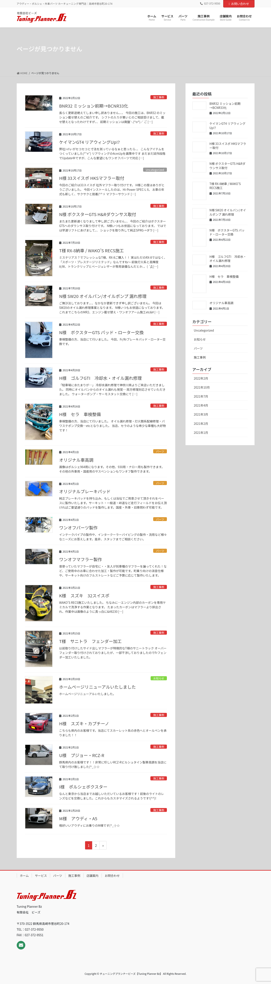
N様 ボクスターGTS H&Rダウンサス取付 (97, 214)
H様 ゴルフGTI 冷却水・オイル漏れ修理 (100, 378)
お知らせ (158, 678)
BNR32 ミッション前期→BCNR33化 (93, 106)
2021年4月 (201, 405)
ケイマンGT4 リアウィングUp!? (89, 142)
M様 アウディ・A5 (78, 818)
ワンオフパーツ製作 (78, 527)
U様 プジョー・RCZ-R (81, 755)
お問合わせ (112, 875)
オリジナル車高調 (76, 460)
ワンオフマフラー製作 (80, 559)
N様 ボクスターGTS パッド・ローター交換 (101, 332)
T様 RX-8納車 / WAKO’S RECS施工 (91, 250)
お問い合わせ (239, 4)
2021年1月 (201, 432)
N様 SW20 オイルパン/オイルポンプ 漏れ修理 (103, 296)
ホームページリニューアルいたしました (97, 687)
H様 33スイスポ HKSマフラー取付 (91, 178)
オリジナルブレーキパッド (85, 491)
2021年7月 (201, 396)
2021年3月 (201, 414)
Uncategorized (155, 170)
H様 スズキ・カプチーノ (84, 723)
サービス (41, 875)
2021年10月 (202, 387)
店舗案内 (93, 875)
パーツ (160, 451)
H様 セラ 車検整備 (80, 414)
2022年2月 (201, 378)
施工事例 (158, 97)
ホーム (24, 875)
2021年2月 (201, 423)
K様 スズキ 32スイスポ (84, 595)
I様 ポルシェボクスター (83, 787)
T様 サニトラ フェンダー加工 (90, 641)
